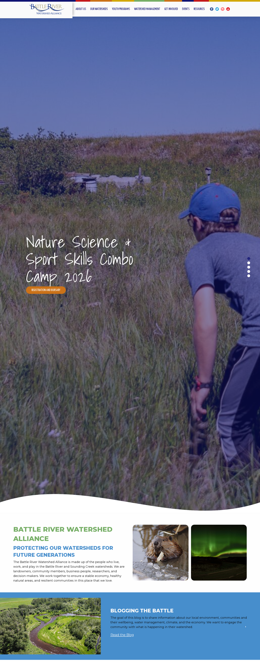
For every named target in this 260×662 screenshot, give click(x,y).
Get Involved (171, 9)
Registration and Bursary (46, 290)
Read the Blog (122, 635)
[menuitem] (83, 9)
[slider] (130, 265)
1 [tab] (248, 258)
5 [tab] (248, 275)
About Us (81, 9)
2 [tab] (248, 263)
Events (186, 9)
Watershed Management (147, 9)
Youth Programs (121, 9)
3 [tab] (248, 267)
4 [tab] (248, 271)
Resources (199, 9)
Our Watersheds (99, 9)
